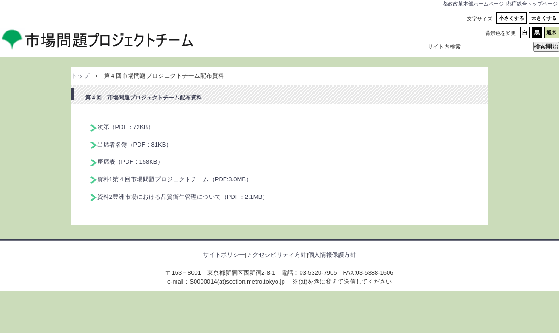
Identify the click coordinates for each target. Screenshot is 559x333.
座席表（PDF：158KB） (130, 161)
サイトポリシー (224, 254)
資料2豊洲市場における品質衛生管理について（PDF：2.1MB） (183, 196)
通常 (551, 32)
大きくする (544, 18)
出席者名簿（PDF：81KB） (134, 144)
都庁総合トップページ (532, 3)
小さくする (511, 18)
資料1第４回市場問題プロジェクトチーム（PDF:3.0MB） (174, 179)
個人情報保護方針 (332, 254)
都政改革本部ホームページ (473, 3)
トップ (80, 75)
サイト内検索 (444, 46)
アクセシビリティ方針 (276, 254)
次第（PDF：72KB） (125, 126)
